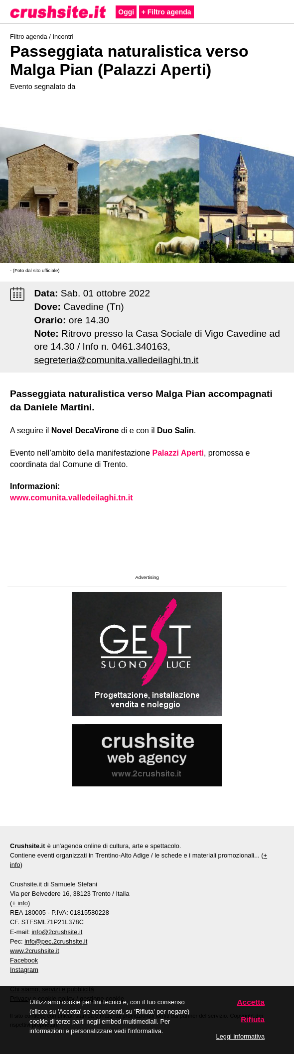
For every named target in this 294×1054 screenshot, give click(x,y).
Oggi (126, 12)
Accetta (251, 1002)
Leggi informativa (240, 1036)
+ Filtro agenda (166, 12)
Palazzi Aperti (178, 453)
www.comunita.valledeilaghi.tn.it (71, 497)
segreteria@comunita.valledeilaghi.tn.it (116, 360)
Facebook (24, 960)
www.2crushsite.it (34, 951)
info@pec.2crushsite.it (55, 941)
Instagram (24, 969)
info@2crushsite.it (56, 932)
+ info (20, 903)
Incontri (62, 36)
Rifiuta (253, 1019)
